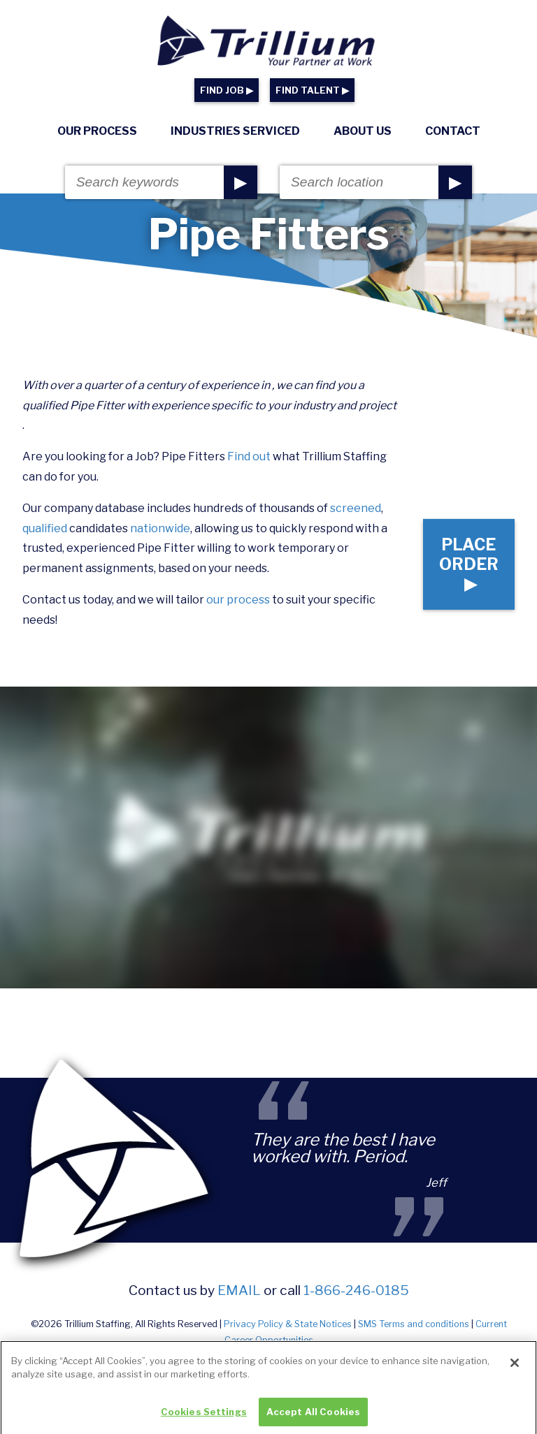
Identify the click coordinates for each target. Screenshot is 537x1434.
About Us (363, 131)
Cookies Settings (204, 1418)
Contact (452, 131)
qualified (44, 528)
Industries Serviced (235, 131)
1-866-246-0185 (356, 1290)
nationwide (160, 528)
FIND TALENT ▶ (312, 90)
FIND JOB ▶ (226, 90)
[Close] (514, 1368)
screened (355, 508)
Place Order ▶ (469, 563)
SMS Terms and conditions (413, 1324)
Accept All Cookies (313, 1418)
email (239, 1290)
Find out (249, 456)
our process (238, 599)
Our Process (97, 131)
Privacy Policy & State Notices (288, 1324)
